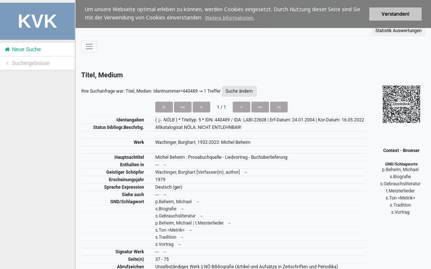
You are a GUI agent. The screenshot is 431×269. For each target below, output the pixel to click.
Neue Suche (22, 49)
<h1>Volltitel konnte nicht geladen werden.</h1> (253, 134)
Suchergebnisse (26, 63)
